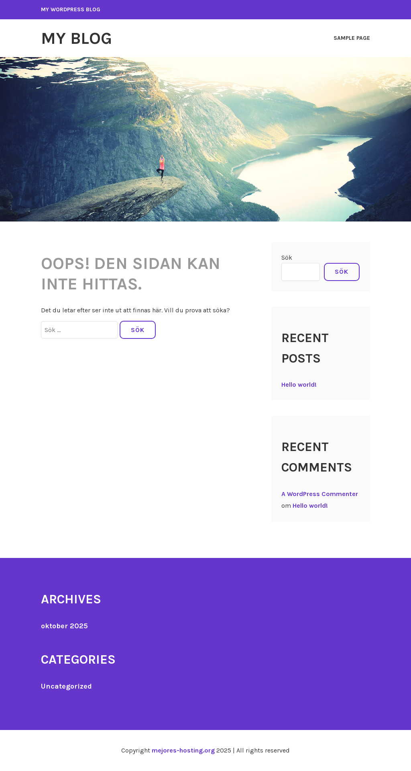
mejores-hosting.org (183, 750)
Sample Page (352, 38)
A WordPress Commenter (319, 494)
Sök (286, 257)
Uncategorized (66, 686)
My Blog (76, 38)
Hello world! (299, 384)
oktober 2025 (64, 625)
